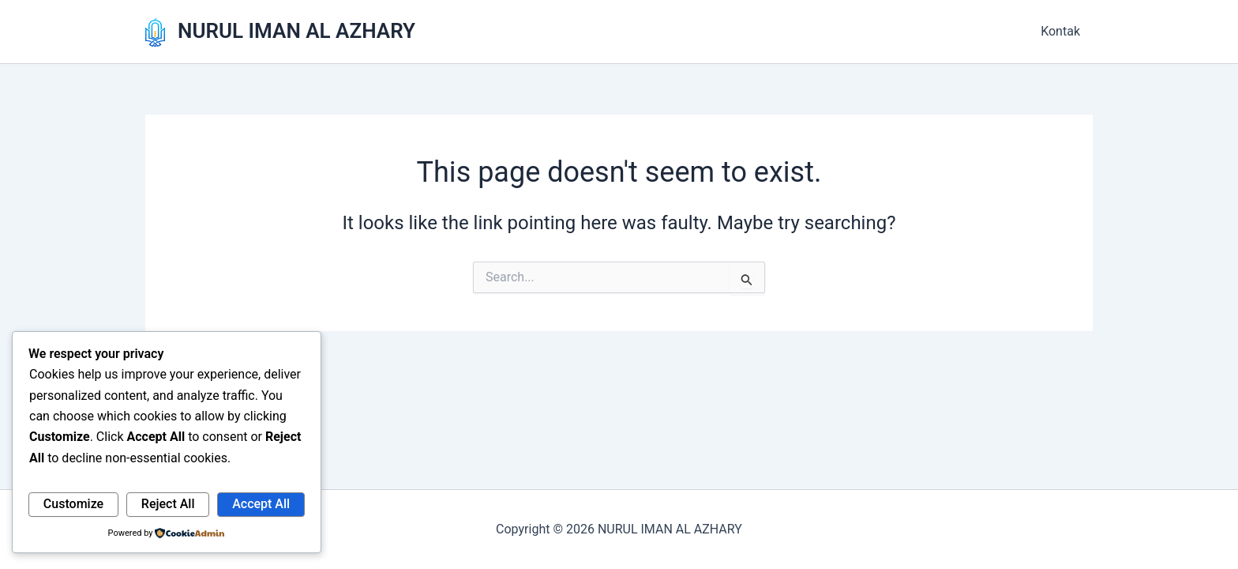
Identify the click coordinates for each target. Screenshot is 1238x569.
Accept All (261, 503)
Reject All (168, 503)
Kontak (1060, 31)
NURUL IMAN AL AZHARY (296, 31)
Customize (73, 503)
